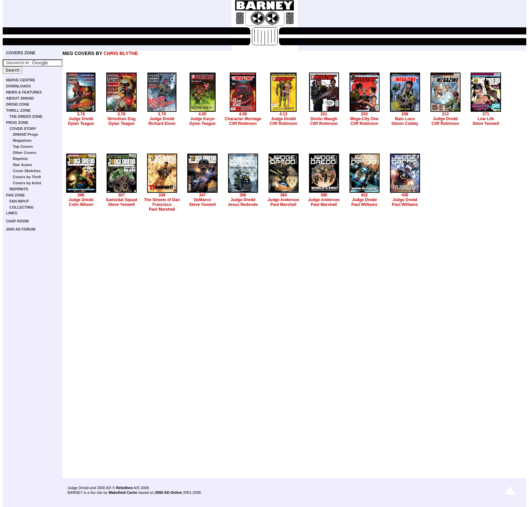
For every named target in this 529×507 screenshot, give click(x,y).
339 (162, 195)
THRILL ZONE (18, 110)
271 (485, 114)
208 (404, 114)
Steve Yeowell (485, 123)
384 (283, 195)
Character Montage (243, 118)
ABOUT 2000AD (20, 98)
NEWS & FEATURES (24, 92)
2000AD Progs (25, 134)
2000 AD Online (168, 492)
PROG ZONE (17, 123)
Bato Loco (405, 118)
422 (364, 195)
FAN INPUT (19, 201)
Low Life (486, 118)
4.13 (283, 114)
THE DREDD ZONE (26, 116)
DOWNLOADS (18, 86)
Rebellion (124, 488)
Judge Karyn (202, 118)
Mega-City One (364, 118)
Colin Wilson (81, 204)
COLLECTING (21, 207)
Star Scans (22, 165)
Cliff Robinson (243, 123)
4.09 (243, 114)
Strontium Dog (121, 118)
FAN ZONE (15, 195)
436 (404, 195)
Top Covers (23, 146)
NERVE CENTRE (20, 80)
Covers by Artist (27, 183)
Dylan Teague (81, 123)
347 (202, 195)
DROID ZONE (17, 104)
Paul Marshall (162, 209)
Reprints (20, 159)
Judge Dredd (80, 118)
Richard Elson (162, 123)
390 (324, 195)
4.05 (202, 114)
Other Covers (24, 153)
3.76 (81, 114)
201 (324, 114)
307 (121, 195)
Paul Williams (364, 204)
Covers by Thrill (27, 177)
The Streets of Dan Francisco (162, 202)
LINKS (11, 213)
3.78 (121, 114)
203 (364, 114)
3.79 (162, 114)
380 (243, 195)
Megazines (22, 140)
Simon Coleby (404, 123)
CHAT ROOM (17, 221)
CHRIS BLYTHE (121, 53)
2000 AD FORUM (20, 229)
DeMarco (202, 199)
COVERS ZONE (20, 53)
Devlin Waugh (324, 118)
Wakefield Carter (122, 492)
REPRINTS (18, 189)
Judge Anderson (283, 199)
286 (81, 195)
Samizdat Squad (121, 199)
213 (445, 114)
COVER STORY (22, 129)
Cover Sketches (27, 171)
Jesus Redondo (243, 204)
